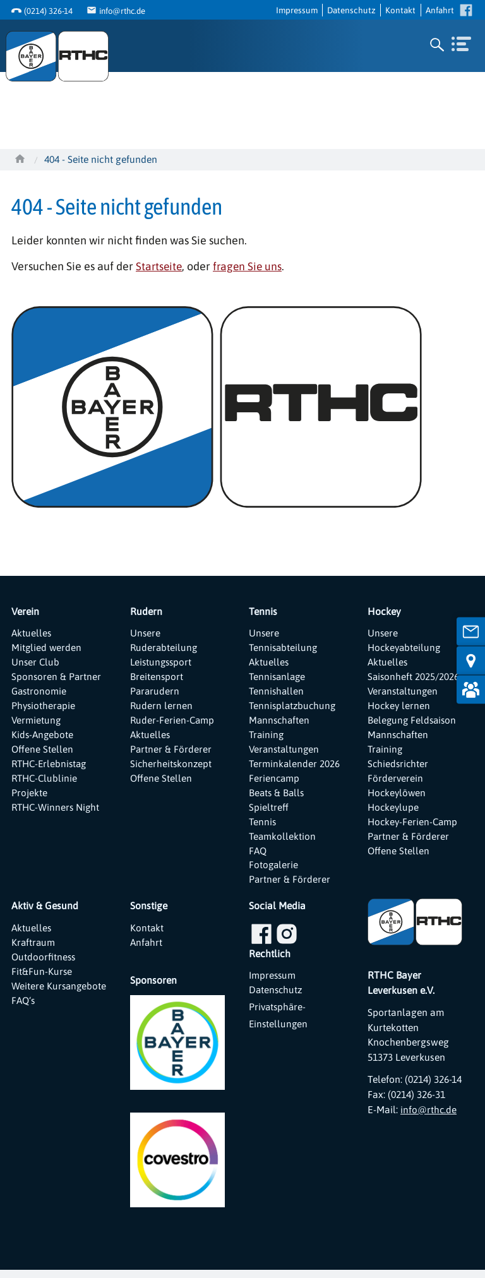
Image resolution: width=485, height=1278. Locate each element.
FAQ (258, 857)
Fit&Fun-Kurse (42, 980)
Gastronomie (39, 693)
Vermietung (36, 723)
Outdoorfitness (44, 965)
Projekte (29, 797)
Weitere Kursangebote (42, 1002)
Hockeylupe (394, 812)
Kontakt (400, 9)
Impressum (297, 9)
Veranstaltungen (285, 752)
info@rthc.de (124, 11)
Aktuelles (31, 633)
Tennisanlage (278, 678)
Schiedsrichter (399, 767)
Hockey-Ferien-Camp (414, 827)
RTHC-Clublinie (45, 782)
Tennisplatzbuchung (294, 708)
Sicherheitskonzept (171, 767)
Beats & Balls (277, 797)
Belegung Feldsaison (413, 723)
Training (267, 737)
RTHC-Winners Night (57, 812)
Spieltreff (269, 812)
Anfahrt (440, 9)
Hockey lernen (400, 708)
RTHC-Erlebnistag (51, 767)
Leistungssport (162, 663)
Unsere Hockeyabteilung (405, 641)
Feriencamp (275, 782)
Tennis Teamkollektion (283, 834)
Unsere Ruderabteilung (164, 641)
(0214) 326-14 (48, 11)
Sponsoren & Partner (56, 678)
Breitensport (157, 678)
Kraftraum (33, 950)
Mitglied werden (47, 648)
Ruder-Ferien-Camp (173, 723)
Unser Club (36, 663)
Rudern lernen (161, 708)
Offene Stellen (42, 752)
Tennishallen (277, 693)
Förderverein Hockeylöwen (398, 790)
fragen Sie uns (250, 266)
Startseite (160, 266)
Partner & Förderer (171, 752)
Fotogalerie (274, 872)
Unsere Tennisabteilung (284, 641)
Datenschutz (351, 9)
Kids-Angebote (43, 737)
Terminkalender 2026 (295, 767)
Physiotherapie (44, 708)
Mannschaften (280, 723)
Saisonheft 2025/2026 (414, 678)
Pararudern (155, 693)
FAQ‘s (24, 1024)
